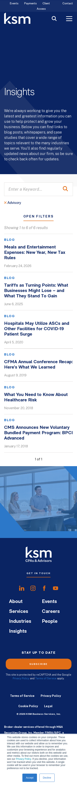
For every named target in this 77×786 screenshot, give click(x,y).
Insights (18, 631)
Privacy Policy (23, 759)
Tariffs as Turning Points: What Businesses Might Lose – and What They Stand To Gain (36, 291)
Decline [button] (47, 777)
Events (14, 3)
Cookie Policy (28, 706)
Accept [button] (29, 777)
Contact (67, 3)
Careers (51, 611)
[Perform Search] (65, 189)
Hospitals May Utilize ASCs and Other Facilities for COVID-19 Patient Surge (36, 329)
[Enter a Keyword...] (38, 189)
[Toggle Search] (54, 19)
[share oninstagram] (33, 588)
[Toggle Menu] (69, 19)
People (49, 621)
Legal (48, 706)
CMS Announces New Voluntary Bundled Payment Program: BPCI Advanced (38, 433)
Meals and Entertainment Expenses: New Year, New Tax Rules (34, 252)
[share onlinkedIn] (21, 588)
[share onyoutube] (55, 588)
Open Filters (38, 216)
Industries (20, 621)
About (16, 601)
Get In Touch (38, 573)
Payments (30, 3)
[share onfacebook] (44, 588)
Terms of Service (45, 678)
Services (18, 611)
